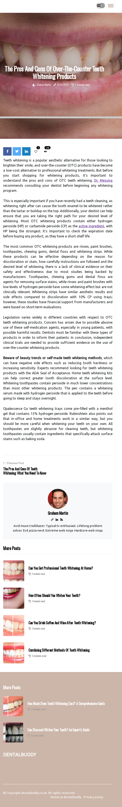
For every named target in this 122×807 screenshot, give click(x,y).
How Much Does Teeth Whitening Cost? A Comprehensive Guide (66, 704)
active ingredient (91, 226)
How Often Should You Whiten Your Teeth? (54, 595)
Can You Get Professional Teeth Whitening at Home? (60, 568)
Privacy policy (93, 797)
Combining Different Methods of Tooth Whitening (59, 650)
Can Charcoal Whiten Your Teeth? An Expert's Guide (58, 730)
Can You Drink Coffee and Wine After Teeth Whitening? (62, 622)
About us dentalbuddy (65, 797)
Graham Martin (44, 84)
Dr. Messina (103, 180)
